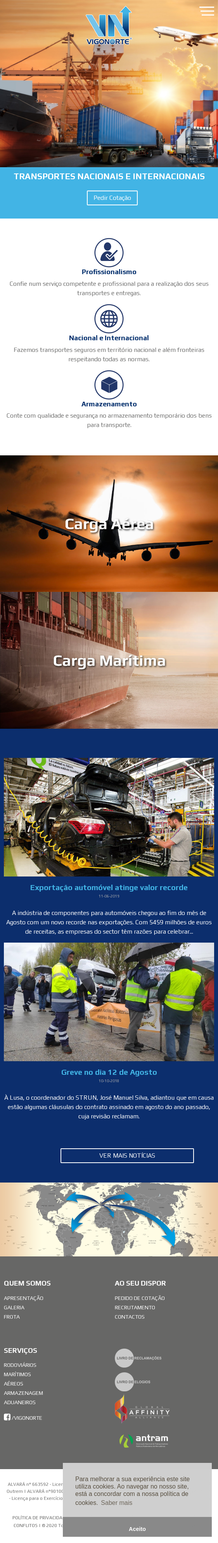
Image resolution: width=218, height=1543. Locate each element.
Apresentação (23, 1298)
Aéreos (13, 1383)
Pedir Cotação (112, 197)
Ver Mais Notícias (127, 1155)
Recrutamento (135, 1307)
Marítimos (17, 1374)
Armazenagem (23, 1393)
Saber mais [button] (116, 1502)
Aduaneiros (20, 1402)
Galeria (14, 1307)
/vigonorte (23, 1418)
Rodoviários (20, 1365)
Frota (12, 1317)
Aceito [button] (137, 1529)
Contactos (130, 1317)
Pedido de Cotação (140, 1298)
